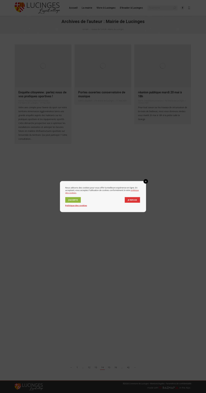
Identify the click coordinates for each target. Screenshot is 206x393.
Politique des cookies (76, 205)
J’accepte (73, 199)
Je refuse (132, 199)
